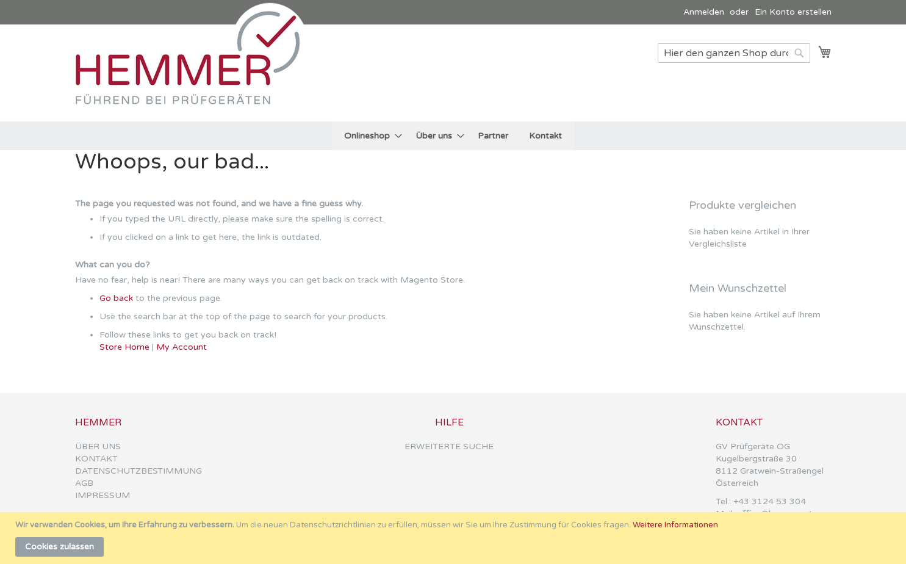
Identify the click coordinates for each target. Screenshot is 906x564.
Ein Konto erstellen (793, 12)
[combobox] (734, 53)
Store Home (124, 347)
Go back (116, 298)
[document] (454, 538)
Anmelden (703, 12)
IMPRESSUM (102, 495)
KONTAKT (96, 459)
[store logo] (194, 72)
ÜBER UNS (98, 446)
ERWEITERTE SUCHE (449, 446)
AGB (84, 483)
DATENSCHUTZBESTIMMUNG (138, 471)
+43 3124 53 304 (769, 501)
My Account (181, 347)
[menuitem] (369, 135)
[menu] (453, 135)
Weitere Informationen (675, 525)
